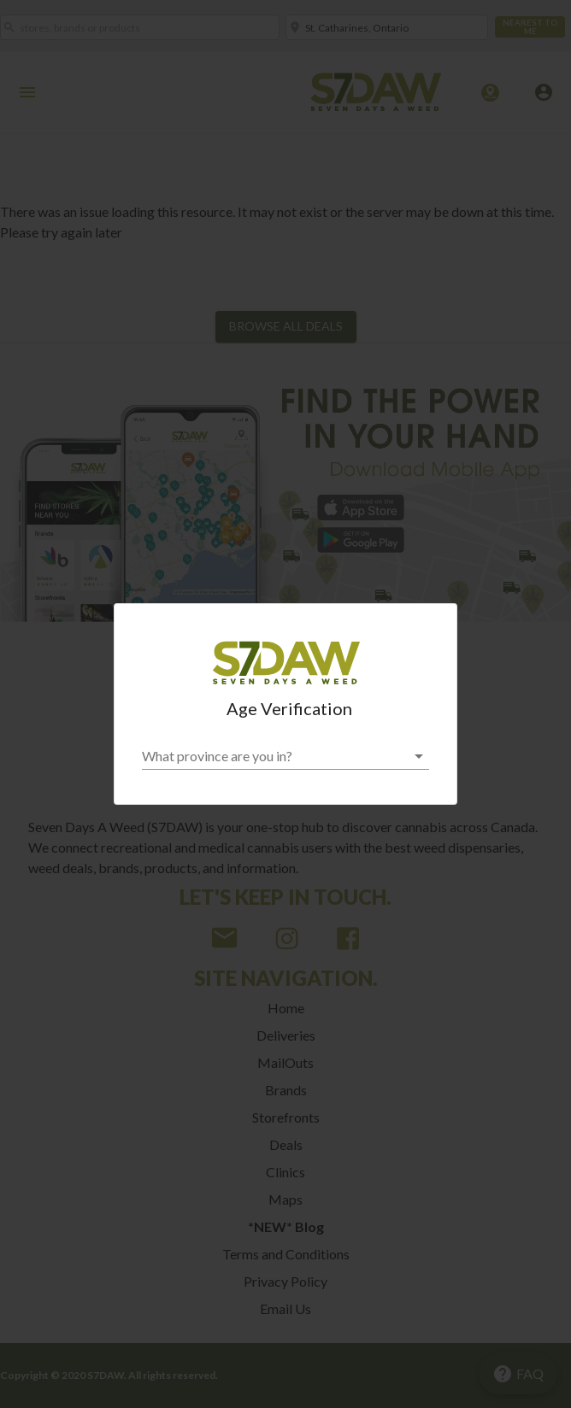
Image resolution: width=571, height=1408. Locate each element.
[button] (285, 756)
